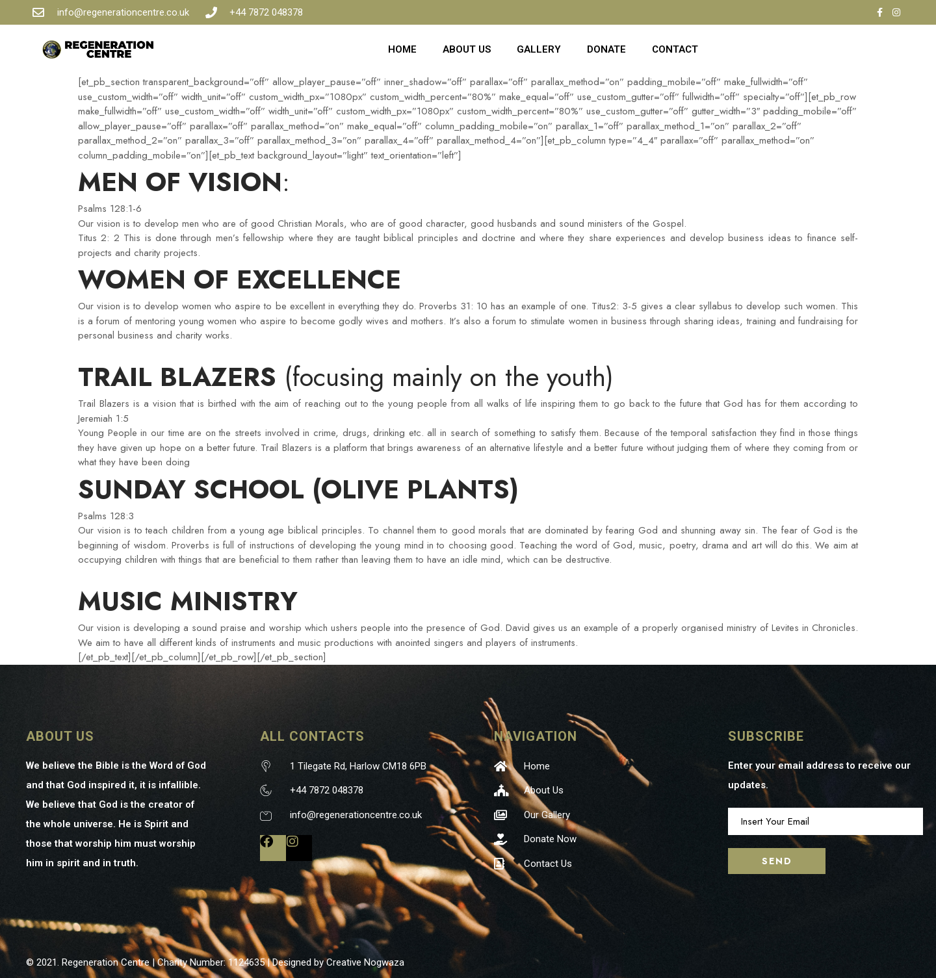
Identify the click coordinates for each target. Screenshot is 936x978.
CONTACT (675, 49)
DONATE (606, 49)
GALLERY (539, 49)
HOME (402, 49)
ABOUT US (467, 49)
